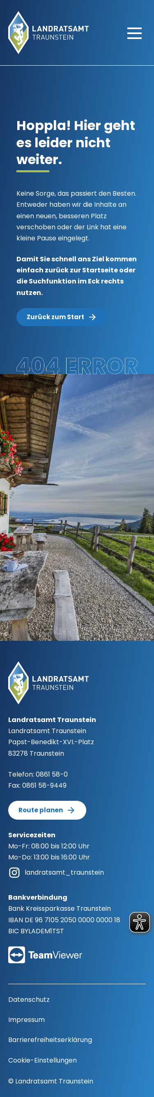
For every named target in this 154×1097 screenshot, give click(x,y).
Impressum (26, 1019)
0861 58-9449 (44, 785)
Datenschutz (29, 999)
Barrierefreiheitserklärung (50, 1039)
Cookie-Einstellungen (42, 1060)
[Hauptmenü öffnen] (134, 33)
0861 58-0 (52, 774)
